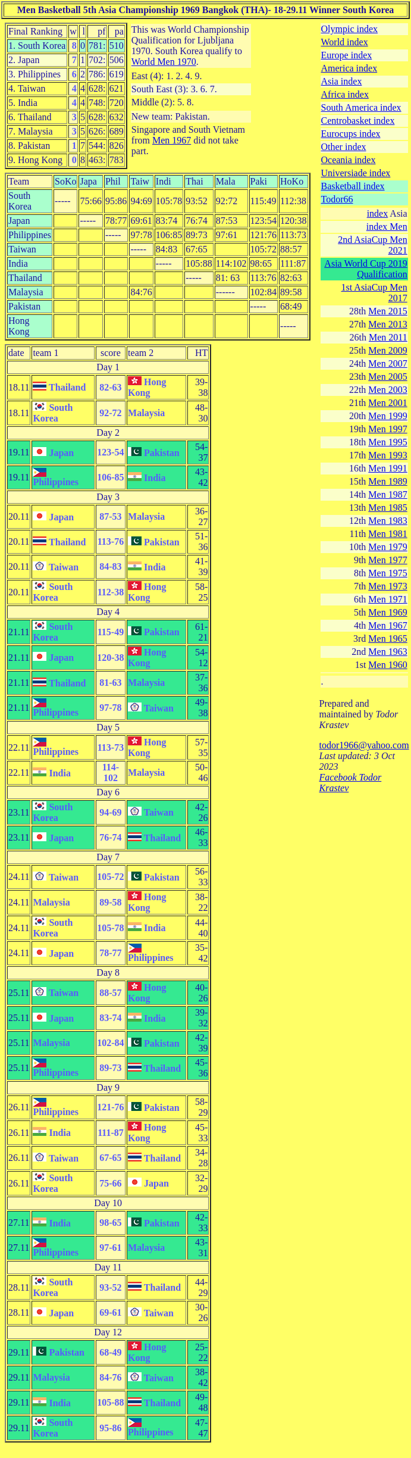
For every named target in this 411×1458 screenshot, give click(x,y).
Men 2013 (387, 324)
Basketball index (353, 186)
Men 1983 (387, 521)
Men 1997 (387, 429)
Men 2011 (388, 337)
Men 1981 (387, 534)
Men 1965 (387, 638)
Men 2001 (387, 403)
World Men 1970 (163, 62)
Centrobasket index (358, 120)
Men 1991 (387, 468)
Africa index (345, 94)
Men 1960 (387, 665)
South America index (361, 107)
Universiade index (356, 173)
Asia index (341, 81)
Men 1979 (387, 547)
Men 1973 (387, 586)
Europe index (346, 55)
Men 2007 (387, 363)
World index (344, 42)
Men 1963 (387, 652)
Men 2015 (387, 311)
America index (349, 68)
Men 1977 (387, 560)
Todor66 (337, 199)
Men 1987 (387, 494)
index (377, 213)
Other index (343, 147)
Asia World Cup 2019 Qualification (365, 268)
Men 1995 (387, 442)
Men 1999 (387, 416)
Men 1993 (387, 455)
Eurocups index (351, 134)
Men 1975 (387, 573)
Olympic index (349, 29)
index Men (386, 226)
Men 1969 (387, 612)
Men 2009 (387, 350)
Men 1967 (171, 140)
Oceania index (348, 160)
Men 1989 (387, 481)
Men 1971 (387, 599)
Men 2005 (387, 376)
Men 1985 (387, 507)
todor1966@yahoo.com (364, 745)
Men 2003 (387, 390)
